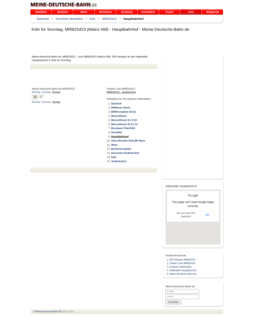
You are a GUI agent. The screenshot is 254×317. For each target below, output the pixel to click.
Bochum (62, 12)
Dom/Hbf (116, 132)
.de (63, 5)
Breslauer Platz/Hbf (123, 128)
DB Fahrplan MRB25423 (182, 259)
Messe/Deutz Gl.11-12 (124, 124)
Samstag (46, 92)
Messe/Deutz (119, 115)
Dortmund (105, 12)
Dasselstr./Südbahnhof (125, 152)
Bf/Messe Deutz (120, 107)
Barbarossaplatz (121, 148)
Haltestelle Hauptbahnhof (182, 270)
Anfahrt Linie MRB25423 (182, 263)
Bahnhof (116, 103)
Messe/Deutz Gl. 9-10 (124, 120)
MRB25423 (109, 18)
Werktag (36, 92)
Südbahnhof (118, 161)
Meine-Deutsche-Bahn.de (182, 274)
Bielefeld (41, 12)
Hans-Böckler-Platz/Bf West (128, 140)
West (114, 144)
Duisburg (126, 12)
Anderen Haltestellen (180, 266)
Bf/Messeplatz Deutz (123, 111)
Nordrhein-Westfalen (69, 18)
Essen (169, 12)
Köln (191, 12)
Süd (113, 157)
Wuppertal (212, 12)
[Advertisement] (102, 44)
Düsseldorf (148, 12)
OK (207, 214)
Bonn (84, 12)
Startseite (43, 18)
